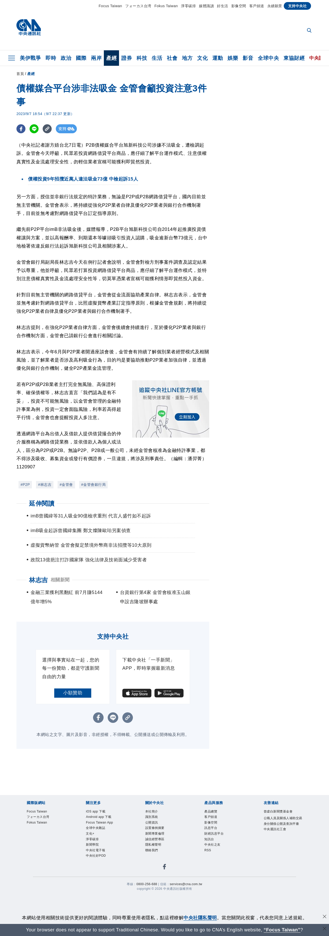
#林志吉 (44, 485)
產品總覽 (210, 811)
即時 (50, 58)
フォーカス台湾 (138, 6)
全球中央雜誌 (95, 828)
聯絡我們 (151, 850)
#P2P (25, 485)
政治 (66, 58)
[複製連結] (47, 128)
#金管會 (66, 485)
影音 (248, 58)
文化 (202, 58)
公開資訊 (151, 822)
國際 (81, 58)
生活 (157, 58)
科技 (141, 58)
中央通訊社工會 (275, 829)
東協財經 (294, 58)
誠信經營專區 (154, 839)
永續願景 (274, 6)
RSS (207, 850)
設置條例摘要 (154, 828)
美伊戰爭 (30, 58)
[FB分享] (20, 128)
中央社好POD (96, 855)
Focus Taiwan (110, 6)
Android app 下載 (98, 817)
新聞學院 (92, 844)
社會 (172, 58)
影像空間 (238, 6)
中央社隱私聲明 (200, 917)
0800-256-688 (146, 884)
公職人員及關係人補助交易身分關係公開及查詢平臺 (283, 821)
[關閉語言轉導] (324, 929)
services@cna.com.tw (186, 884)
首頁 (20, 74)
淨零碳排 (188, 6)
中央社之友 (212, 844)
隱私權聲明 (153, 844)
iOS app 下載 (95, 811)
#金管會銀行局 (93, 485)
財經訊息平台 (214, 833)
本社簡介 (151, 811)
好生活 (222, 6)
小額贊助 (72, 692)
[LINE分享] (34, 128)
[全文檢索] (310, 31)
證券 (126, 58)
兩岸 (96, 58)
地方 (187, 58)
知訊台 (209, 839)
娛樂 (232, 58)
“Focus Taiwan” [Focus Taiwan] (282, 929)
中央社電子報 (95, 850)
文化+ (90, 833)
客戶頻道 (256, 6)
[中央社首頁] (28, 28)
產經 (111, 58)
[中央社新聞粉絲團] (164, 867)
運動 (217, 58)
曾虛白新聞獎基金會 (278, 811)
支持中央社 (297, 6)
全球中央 (268, 58)
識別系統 (151, 817)
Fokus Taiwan (166, 6)
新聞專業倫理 (154, 833)
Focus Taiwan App (99, 822)
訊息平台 (210, 828)
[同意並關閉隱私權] (324, 917)
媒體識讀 (206, 6)
